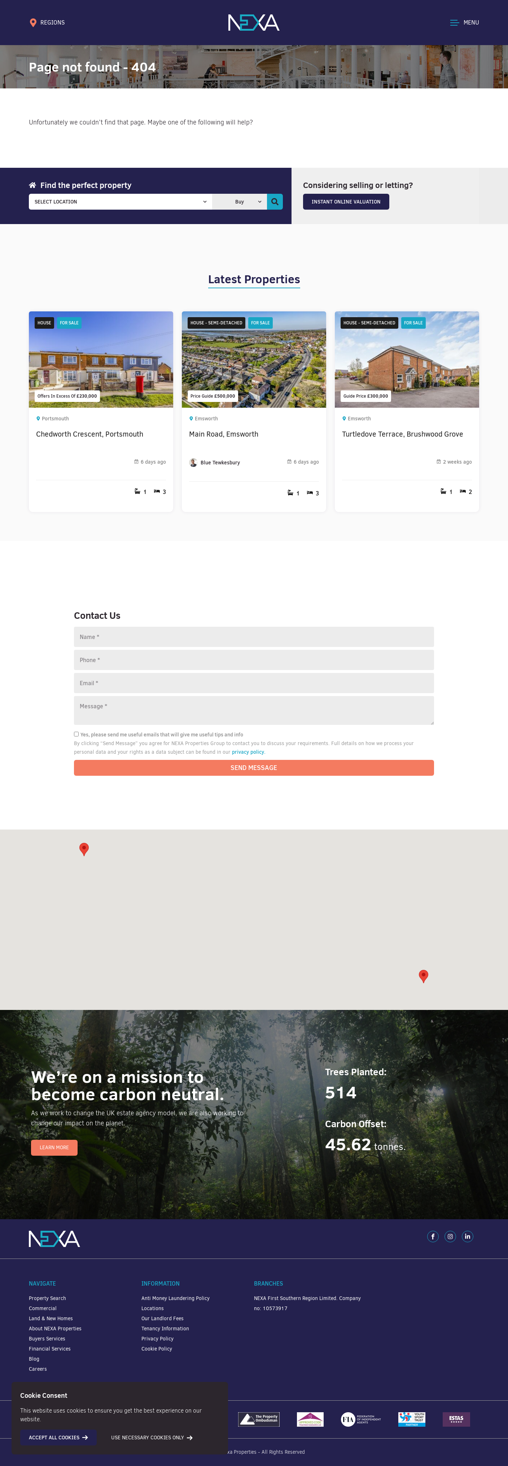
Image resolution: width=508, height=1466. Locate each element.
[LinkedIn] (467, 1236)
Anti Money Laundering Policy (175, 1298)
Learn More (54, 1147)
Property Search (47, 1298)
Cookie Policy (156, 1348)
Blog (34, 1359)
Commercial (43, 1308)
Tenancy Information (165, 1328)
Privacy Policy (157, 1338)
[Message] (254, 710)
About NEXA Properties (55, 1328)
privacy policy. (249, 752)
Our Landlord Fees (162, 1318)
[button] (423, 976)
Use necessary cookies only (152, 1437)
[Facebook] (433, 1236)
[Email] (254, 683)
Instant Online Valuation (346, 201)
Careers (38, 1369)
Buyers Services (47, 1338)
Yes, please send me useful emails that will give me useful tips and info (158, 734)
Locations (152, 1308)
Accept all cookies (58, 1437)
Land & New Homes (51, 1318)
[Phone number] (254, 660)
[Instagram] (450, 1236)
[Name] (254, 637)
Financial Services (50, 1348)
